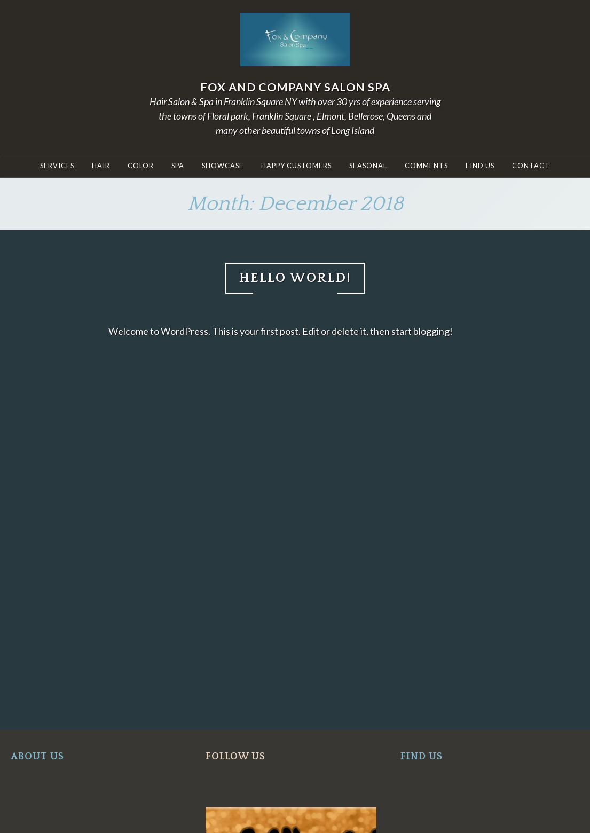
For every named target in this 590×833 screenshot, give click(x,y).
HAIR (101, 165)
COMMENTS (426, 165)
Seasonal (368, 165)
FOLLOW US (235, 756)
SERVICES (57, 165)
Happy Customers (296, 165)
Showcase (222, 165)
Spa (177, 165)
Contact (531, 165)
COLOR (141, 165)
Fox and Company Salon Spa (295, 87)
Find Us (480, 165)
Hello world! (295, 278)
